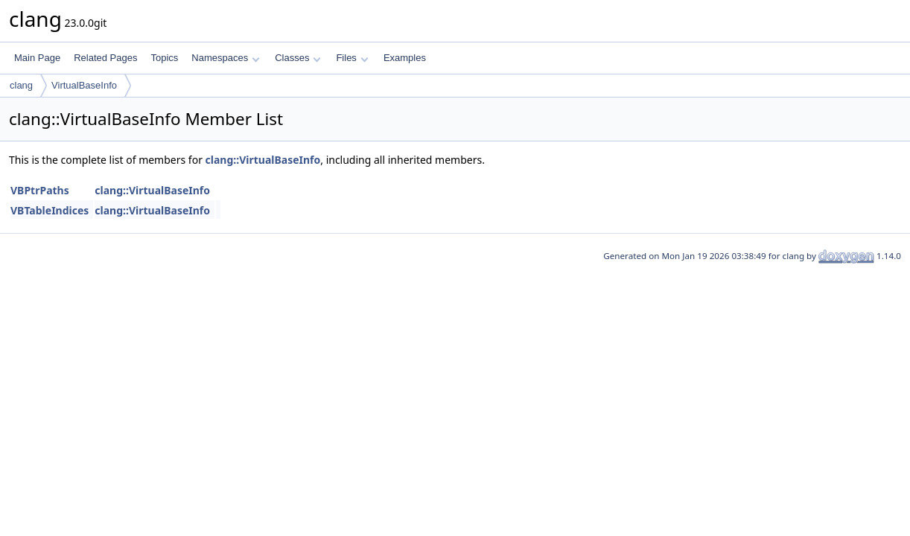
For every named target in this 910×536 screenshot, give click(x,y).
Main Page (37, 57)
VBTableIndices (49, 210)
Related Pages (105, 57)
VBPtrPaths (39, 190)
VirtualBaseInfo (84, 85)
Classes (298, 57)
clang (21, 85)
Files (352, 57)
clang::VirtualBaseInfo (263, 160)
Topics (164, 57)
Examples (405, 57)
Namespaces (225, 57)
